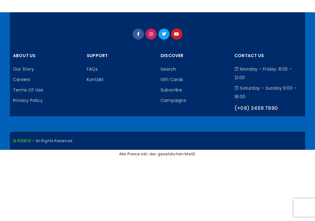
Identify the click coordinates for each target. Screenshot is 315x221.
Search (168, 69)
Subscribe (171, 90)
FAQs (92, 69)
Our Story (23, 69)
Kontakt (95, 79)
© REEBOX (22, 140)
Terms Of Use (28, 90)
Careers (21, 79)
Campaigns (173, 100)
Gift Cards (172, 79)
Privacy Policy (28, 100)
